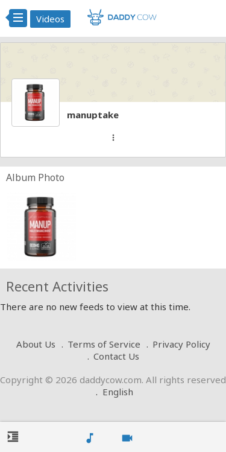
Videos (50, 19)
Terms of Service (103, 344)
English (117, 392)
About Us (35, 344)
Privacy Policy (181, 344)
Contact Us (116, 356)
